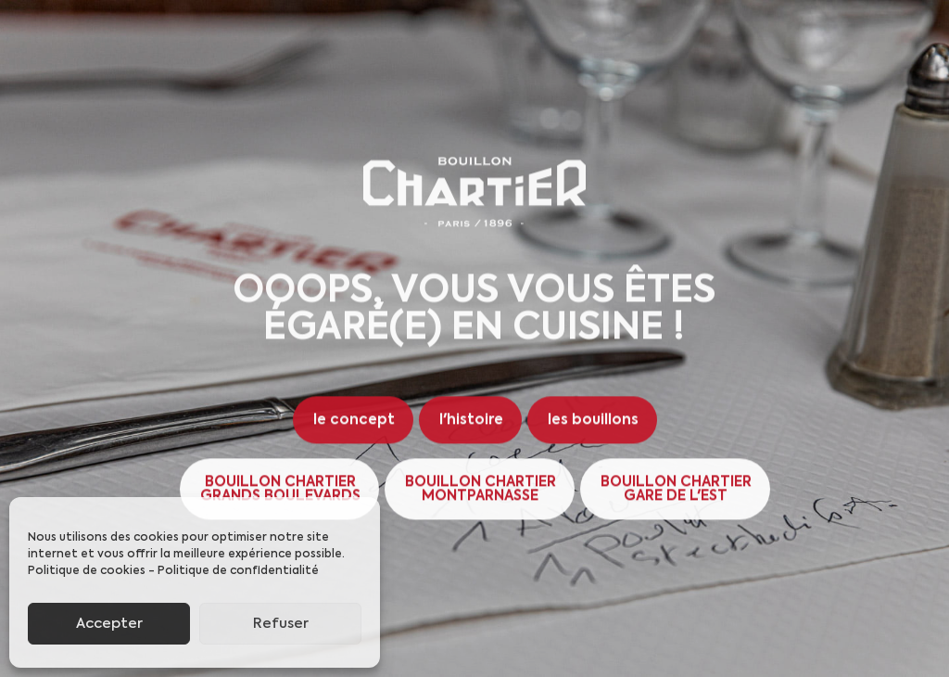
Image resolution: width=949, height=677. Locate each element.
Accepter (109, 624)
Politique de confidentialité (238, 571)
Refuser (281, 624)
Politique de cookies (87, 571)
